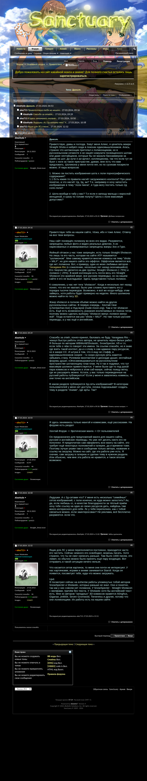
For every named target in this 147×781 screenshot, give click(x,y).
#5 (131, 492)
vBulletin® (74, 704)
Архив (122, 689)
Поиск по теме (109, 95)
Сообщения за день (23, 53)
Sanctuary (113, 689)
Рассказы (91, 49)
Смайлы (51, 659)
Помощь (107, 61)
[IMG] (50, 662)
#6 (131, 545)
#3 (131, 332)
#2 (131, 227)
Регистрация (123, 61)
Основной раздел (36, 64)
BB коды (51, 656)
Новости (21, 49)
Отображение (124, 95)
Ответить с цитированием (120, 222)
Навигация (64, 53)
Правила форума (56, 674)
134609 (29, 282)
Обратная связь (100, 689)
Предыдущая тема (63, 644)
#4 (131, 417)
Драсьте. (76, 89)
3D (76, 296)
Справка (37, 53)
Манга (77, 49)
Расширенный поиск (124, 53)
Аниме (63, 49)
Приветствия (55, 64)
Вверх (130, 636)
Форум (35, 49)
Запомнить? (72, 65)
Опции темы (94, 95)
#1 (131, 133)
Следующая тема (84, 644)
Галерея (49, 49)
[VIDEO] (51, 666)
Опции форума (49, 53)
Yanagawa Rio (57, 267)
